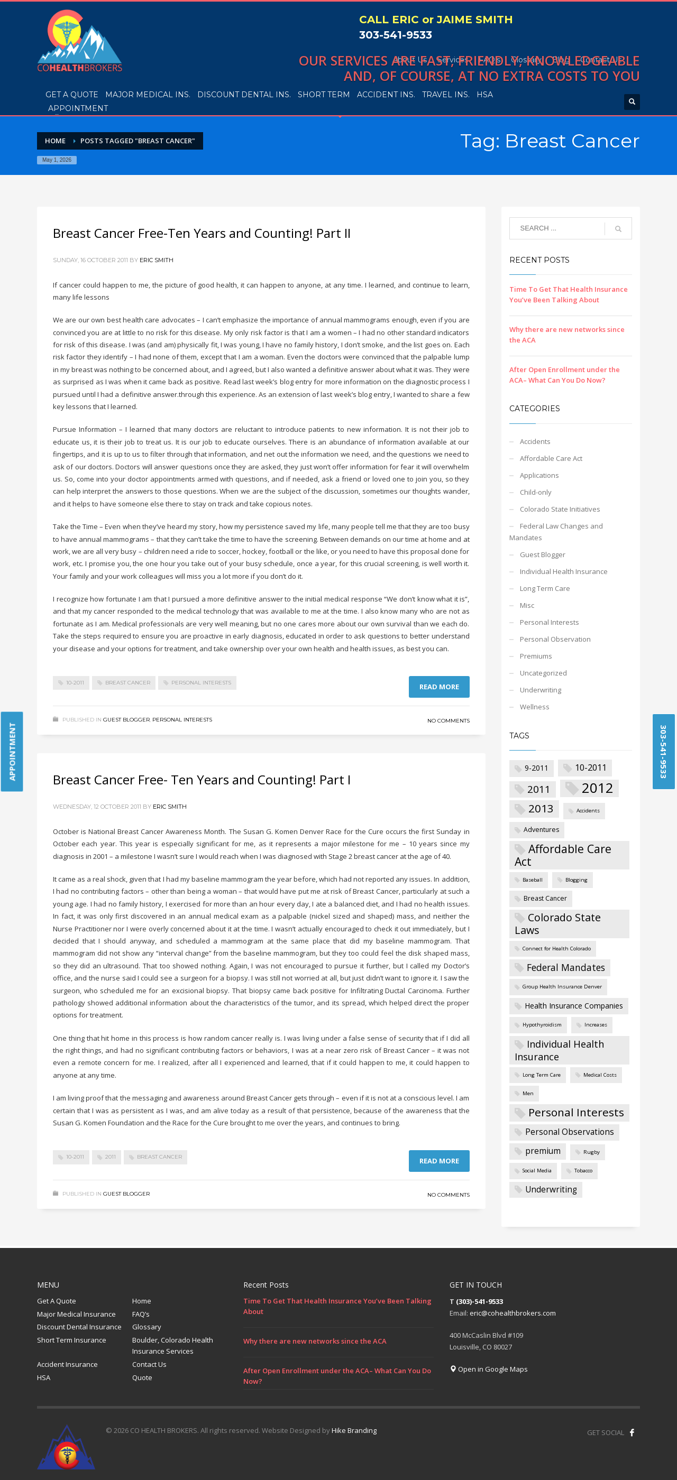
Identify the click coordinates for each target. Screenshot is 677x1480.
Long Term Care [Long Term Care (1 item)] (542, 1074)
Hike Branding (354, 1430)
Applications (539, 475)
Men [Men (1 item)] (528, 1093)
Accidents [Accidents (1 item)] (588, 810)
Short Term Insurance (71, 1340)
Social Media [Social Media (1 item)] (537, 1170)
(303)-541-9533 (479, 1301)
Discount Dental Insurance (79, 1326)
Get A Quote (56, 1301)
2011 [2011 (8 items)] (539, 789)
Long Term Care (545, 588)
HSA (43, 1377)
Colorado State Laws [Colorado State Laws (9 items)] (558, 923)
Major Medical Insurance (76, 1314)
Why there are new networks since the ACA (315, 1341)
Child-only (536, 492)
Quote (142, 1377)
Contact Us (149, 1364)
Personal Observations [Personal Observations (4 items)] (569, 1131)
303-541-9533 (395, 35)
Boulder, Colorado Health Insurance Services (172, 1345)
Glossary (146, 1326)
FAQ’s (141, 1314)
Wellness (535, 706)
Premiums (536, 656)
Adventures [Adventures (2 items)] (541, 829)
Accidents (535, 441)
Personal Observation (555, 639)
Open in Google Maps (489, 1369)
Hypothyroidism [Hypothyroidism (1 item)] (542, 1024)
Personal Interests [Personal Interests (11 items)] (576, 1112)
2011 (110, 1156)
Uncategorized (543, 673)
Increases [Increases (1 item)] (595, 1024)
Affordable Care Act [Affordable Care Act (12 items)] (563, 855)
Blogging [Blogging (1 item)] (576, 879)
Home (141, 1301)
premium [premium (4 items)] (543, 1151)
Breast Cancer (127, 682)
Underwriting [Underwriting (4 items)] (551, 1189)
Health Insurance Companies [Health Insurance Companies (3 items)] (574, 1006)
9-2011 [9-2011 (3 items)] (536, 768)
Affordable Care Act (551, 458)
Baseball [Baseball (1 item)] (533, 879)
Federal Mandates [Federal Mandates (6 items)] (566, 967)
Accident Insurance (67, 1364)
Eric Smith (156, 260)
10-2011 (75, 682)
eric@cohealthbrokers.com (513, 1313)
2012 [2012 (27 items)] (598, 788)
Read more (439, 686)
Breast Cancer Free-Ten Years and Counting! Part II (202, 233)
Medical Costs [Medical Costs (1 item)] (600, 1074)
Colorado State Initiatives (560, 509)
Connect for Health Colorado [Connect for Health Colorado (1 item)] (557, 948)
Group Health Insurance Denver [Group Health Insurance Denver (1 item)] (562, 986)
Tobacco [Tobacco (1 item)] (583, 1170)
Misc (527, 605)
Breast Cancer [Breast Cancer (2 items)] (545, 898)
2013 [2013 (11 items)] (541, 808)
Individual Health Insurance (564, 571)
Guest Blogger (126, 719)
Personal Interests (201, 682)
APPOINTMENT (12, 752)
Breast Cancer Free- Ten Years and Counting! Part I (202, 779)
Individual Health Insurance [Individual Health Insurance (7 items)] (559, 1050)
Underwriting (540, 690)
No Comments (448, 720)
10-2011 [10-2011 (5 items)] (591, 767)
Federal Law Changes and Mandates (556, 531)
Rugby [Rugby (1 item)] (591, 1152)
